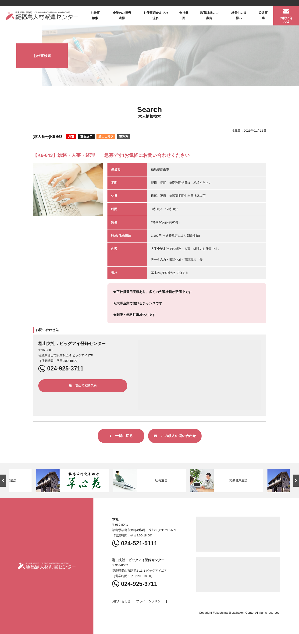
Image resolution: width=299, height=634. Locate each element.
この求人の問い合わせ (175, 436)
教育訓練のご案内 (209, 15)
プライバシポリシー (150, 601)
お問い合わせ (121, 601)
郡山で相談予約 (82, 385)
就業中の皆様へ (238, 15)
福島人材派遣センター (42, 15)
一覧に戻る (121, 436)
